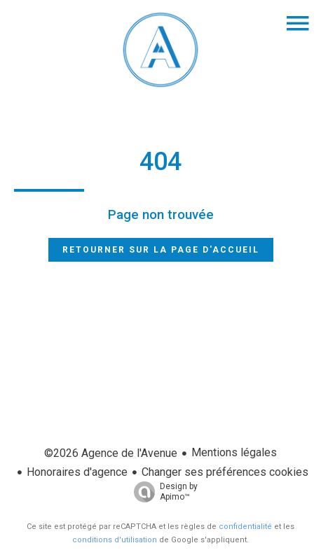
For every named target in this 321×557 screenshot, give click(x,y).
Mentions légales (234, 452)
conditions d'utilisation (114, 539)
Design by (162, 491)
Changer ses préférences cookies (225, 472)
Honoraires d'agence (77, 472)
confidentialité (245, 526)
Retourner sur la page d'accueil (160, 250)
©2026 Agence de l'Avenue (110, 453)
